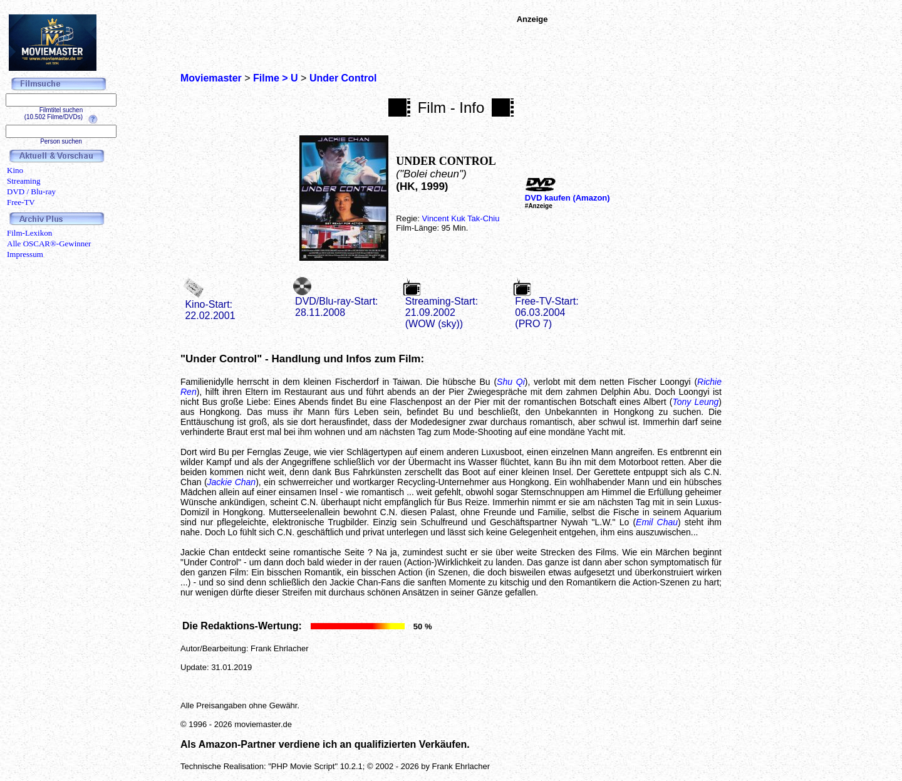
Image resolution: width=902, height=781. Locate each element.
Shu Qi (511, 382)
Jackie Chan (231, 482)
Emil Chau (657, 522)
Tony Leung (695, 402)
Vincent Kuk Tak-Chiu (461, 218)
